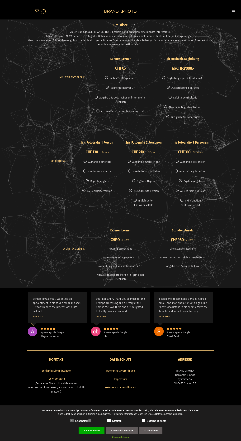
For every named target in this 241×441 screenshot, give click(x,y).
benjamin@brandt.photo (56, 370)
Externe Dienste (156, 420)
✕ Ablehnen (151, 430)
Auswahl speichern (122, 430)
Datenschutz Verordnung (120, 370)
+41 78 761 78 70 (56, 379)
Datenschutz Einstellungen (120, 387)
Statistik (116, 420)
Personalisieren (120, 437)
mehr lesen (38, 316)
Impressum (120, 379)
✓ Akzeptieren (91, 430)
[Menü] (234, 11)
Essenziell (80, 420)
